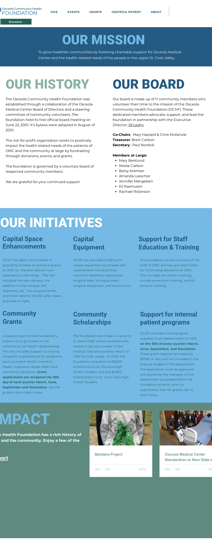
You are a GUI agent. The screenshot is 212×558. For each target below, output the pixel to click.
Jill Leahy (136, 125)
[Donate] (16, 22)
